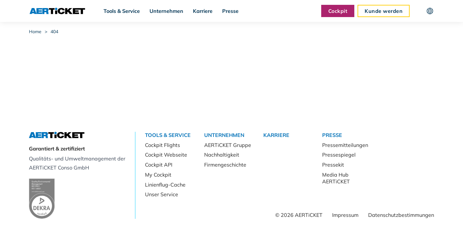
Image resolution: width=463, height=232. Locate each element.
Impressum (345, 215)
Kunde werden (384, 11)
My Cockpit (158, 174)
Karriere (203, 11)
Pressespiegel (339, 154)
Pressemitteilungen (345, 145)
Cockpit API (158, 164)
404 (54, 31)
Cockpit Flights (162, 145)
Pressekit (333, 164)
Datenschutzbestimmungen (401, 215)
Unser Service (161, 194)
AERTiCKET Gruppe (227, 145)
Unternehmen (166, 11)
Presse (230, 11)
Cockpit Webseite (166, 154)
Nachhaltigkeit (221, 154)
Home (35, 31)
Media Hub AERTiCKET (336, 178)
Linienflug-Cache (165, 184)
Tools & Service (122, 11)
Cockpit (337, 11)
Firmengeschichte (225, 164)
